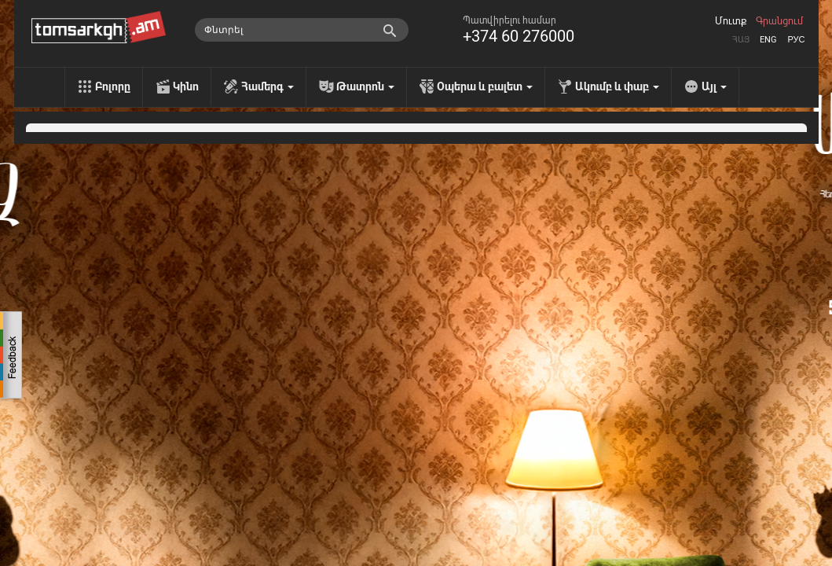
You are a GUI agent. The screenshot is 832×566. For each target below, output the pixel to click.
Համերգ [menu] (267, 86)
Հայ (741, 40)
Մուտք (730, 21)
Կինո (186, 86)
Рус (796, 40)
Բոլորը (112, 86)
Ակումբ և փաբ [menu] (617, 86)
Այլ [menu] (714, 86)
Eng (768, 40)
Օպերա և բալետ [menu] (485, 86)
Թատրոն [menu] (365, 86)
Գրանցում (779, 21)
